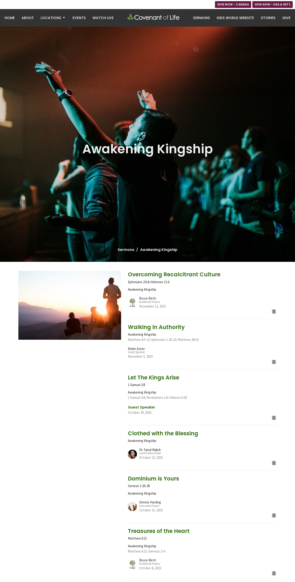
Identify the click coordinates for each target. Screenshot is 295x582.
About (28, 17)
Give (286, 17)
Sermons (201, 17)
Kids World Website (235, 17)
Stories (268, 17)
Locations (53, 17)
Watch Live (103, 17)
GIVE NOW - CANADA (233, 4)
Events (79, 17)
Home (10, 17)
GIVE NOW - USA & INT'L (272, 4)
